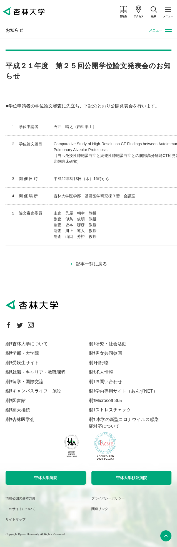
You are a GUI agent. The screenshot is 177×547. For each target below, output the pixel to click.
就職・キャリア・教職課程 (39, 372)
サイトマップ (16, 519)
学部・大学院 (25, 353)
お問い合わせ (108, 381)
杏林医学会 (23, 419)
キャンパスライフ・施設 (36, 391)
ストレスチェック (113, 410)
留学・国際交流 (27, 381)
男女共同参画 (108, 353)
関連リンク (99, 509)
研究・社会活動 (110, 343)
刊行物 (102, 362)
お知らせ (14, 30)
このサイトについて (21, 509)
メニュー (155, 30)
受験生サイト (25, 362)
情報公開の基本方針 (21, 498)
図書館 (19, 400)
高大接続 (21, 410)
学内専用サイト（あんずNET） (126, 391)
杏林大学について (30, 343)
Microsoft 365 (108, 400)
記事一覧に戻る (91, 264)
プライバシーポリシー (108, 498)
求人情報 (104, 372)
